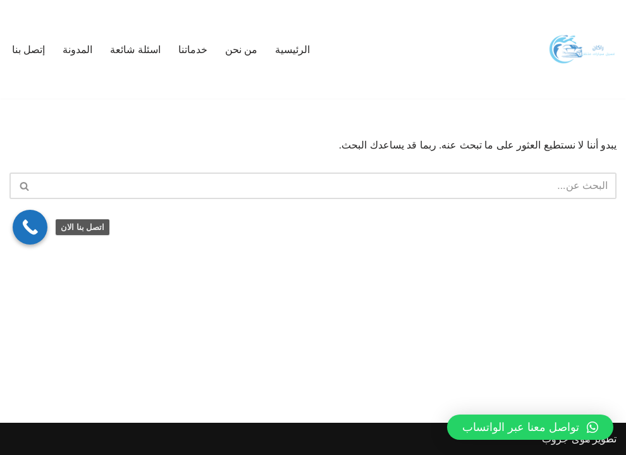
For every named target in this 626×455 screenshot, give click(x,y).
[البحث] (327, 186)
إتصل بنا (28, 49)
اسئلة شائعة (135, 49)
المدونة (77, 49)
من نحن (241, 49)
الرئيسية (292, 49)
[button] (530, 427)
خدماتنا (192, 49)
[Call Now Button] (30, 227)
